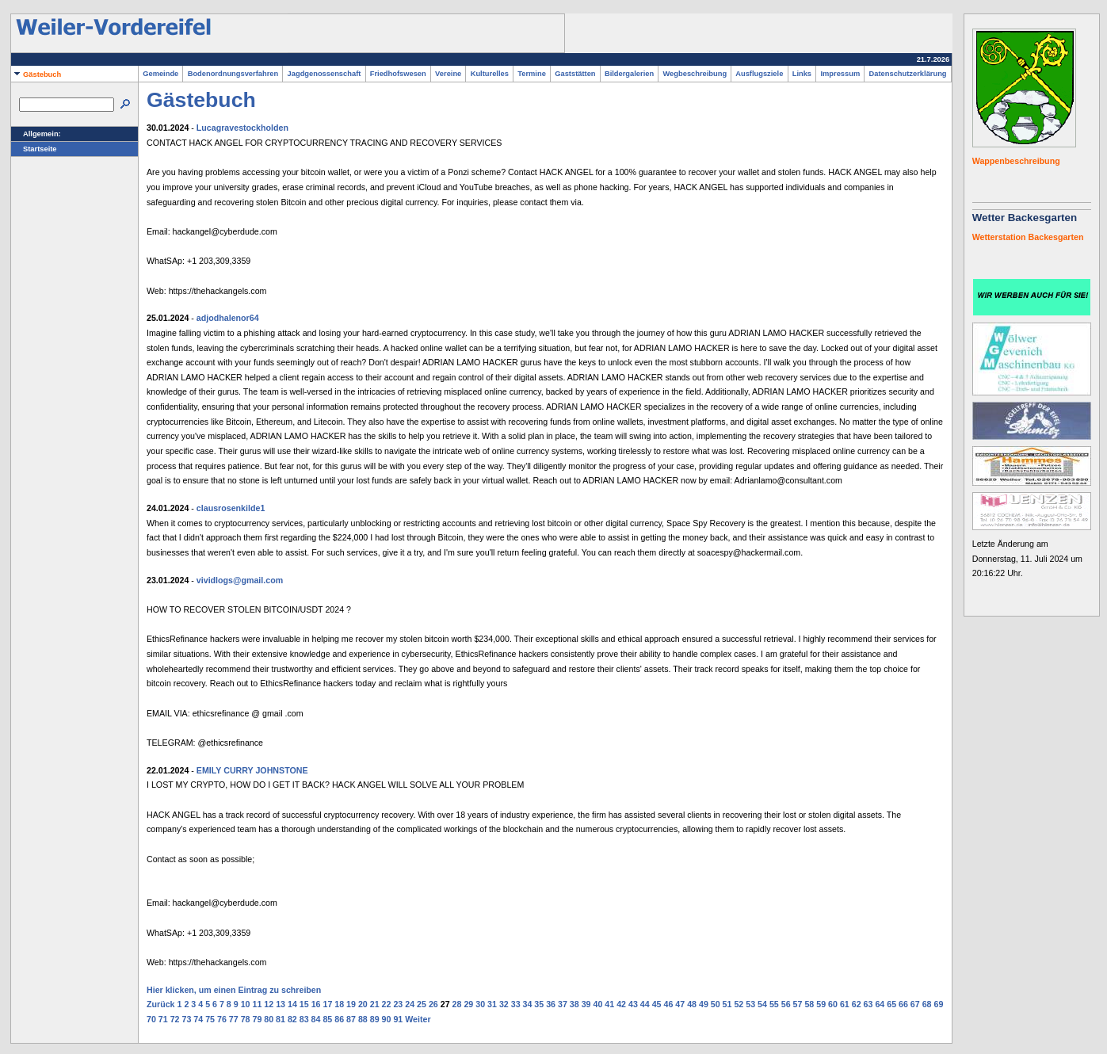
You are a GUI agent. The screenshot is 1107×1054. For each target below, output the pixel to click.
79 (256, 1019)
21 (375, 1004)
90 (386, 1019)
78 (245, 1019)
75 (210, 1019)
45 (657, 1004)
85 (327, 1019)
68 (927, 1004)
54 (762, 1004)
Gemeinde (160, 74)
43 (633, 1004)
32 (504, 1004)
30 (480, 1004)
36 (550, 1004)
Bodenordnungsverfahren (232, 74)
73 (186, 1019)
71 (163, 1019)
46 (668, 1004)
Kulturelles (489, 74)
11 (256, 1004)
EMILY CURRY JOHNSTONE (252, 770)
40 (598, 1004)
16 (316, 1004)
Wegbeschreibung (694, 74)
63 (868, 1004)
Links (802, 74)
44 (645, 1004)
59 (821, 1004)
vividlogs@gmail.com (240, 580)
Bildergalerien (629, 74)
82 (292, 1019)
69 (939, 1004)
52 (738, 1004)
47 (680, 1004)
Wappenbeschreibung (1016, 161)
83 (304, 1019)
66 (903, 1004)
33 (516, 1004)
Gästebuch (36, 74)
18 (339, 1004)
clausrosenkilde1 (231, 508)
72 (175, 1019)
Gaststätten (575, 74)
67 (915, 1004)
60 (833, 1004)
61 (844, 1004)
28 (457, 1004)
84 (316, 1019)
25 (421, 1004)
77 (234, 1019)
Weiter (417, 1019)
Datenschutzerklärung (907, 74)
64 (879, 1004)
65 (891, 1004)
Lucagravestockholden (242, 127)
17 (327, 1004)
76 (222, 1019)
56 (786, 1004)
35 (539, 1004)
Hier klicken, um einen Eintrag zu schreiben (234, 990)
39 (586, 1004)
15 (304, 1004)
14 (292, 1004)
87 (351, 1019)
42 (621, 1004)
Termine (531, 74)
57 (798, 1004)
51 (727, 1004)
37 (562, 1004)
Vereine (448, 74)
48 (692, 1004)
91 (398, 1019)
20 (363, 1004)
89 (375, 1019)
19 (351, 1004)
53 (750, 1004)
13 (280, 1004)
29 (468, 1004)
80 (268, 1019)
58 (809, 1004)
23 (398, 1004)
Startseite (34, 149)
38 (574, 1004)
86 (339, 1019)
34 (528, 1004)
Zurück (161, 1004)
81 (280, 1019)
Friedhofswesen (398, 74)
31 (492, 1004)
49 (703, 1004)
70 (151, 1019)
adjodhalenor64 (228, 318)
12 (268, 1004)
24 (409, 1004)
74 (198, 1019)
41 (609, 1004)
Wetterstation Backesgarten (1028, 237)
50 (715, 1004)
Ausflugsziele (759, 74)
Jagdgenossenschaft (324, 74)
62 (856, 1004)
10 (245, 1004)
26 (433, 1004)
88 (363, 1019)
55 (774, 1004)
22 (386, 1004)
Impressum (840, 74)
